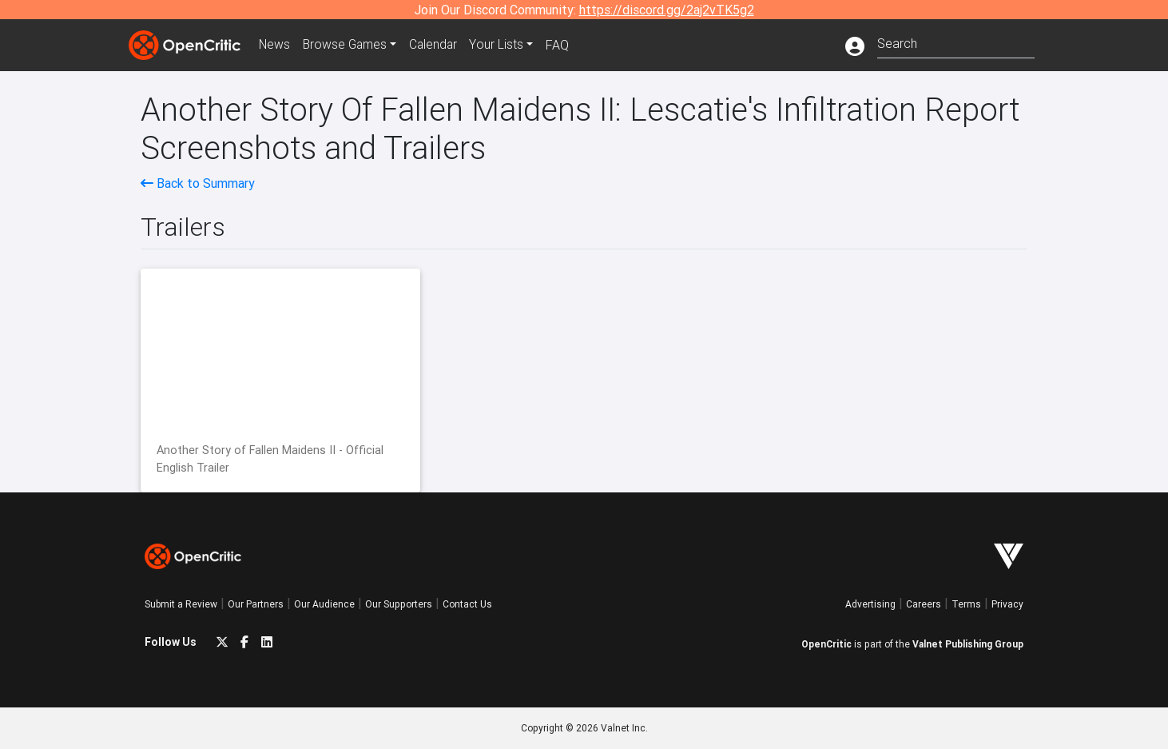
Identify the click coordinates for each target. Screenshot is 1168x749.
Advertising (870, 604)
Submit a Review (181, 604)
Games (347, 45)
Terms (966, 604)
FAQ (562, 45)
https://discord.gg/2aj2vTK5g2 (666, 10)
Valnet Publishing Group (967, 644)
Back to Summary (198, 183)
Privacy (1007, 604)
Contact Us (467, 604)
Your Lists (502, 45)
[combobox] (956, 42)
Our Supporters (398, 604)
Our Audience (324, 604)
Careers (923, 604)
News (276, 45)
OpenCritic (826, 644)
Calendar (438, 45)
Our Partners (256, 604)
